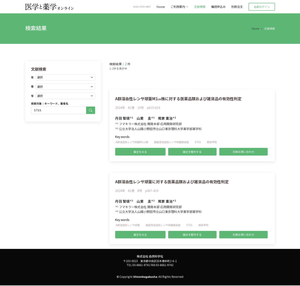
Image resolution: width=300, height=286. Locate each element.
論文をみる (140, 152)
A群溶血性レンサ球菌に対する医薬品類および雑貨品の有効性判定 (177, 181)
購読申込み (218, 7)
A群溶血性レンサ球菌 (128, 225)
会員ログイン (262, 7)
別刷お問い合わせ (243, 152)
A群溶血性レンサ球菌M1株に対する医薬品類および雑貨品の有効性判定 (184, 98)
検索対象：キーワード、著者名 (49, 103)
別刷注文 (237, 7)
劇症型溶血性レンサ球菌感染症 (175, 142)
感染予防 (217, 142)
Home (161, 7)
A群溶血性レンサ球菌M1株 (133, 142)
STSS (203, 142)
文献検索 (199, 7)
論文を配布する (192, 152)
